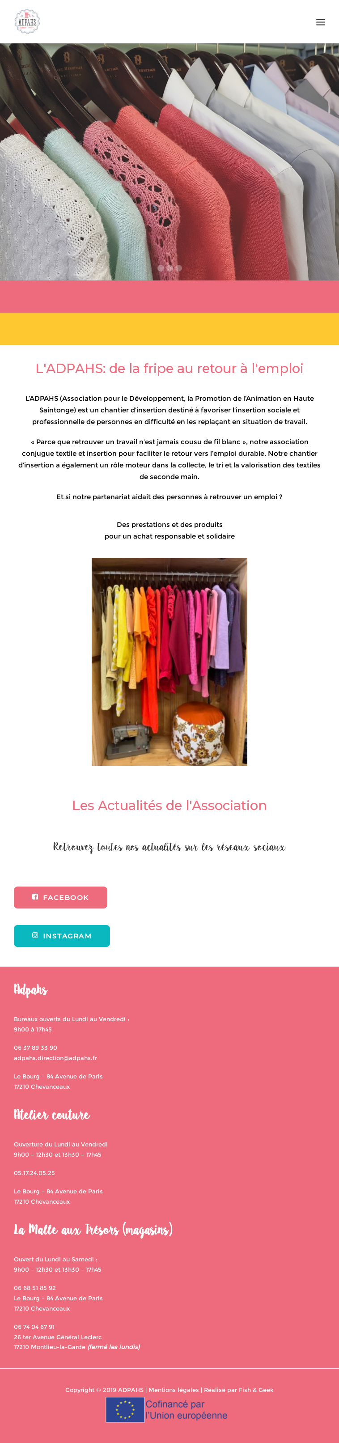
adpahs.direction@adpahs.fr (55, 1057)
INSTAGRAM (62, 936)
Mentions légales (173, 1389)
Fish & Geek (256, 1389)
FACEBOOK (60, 897)
